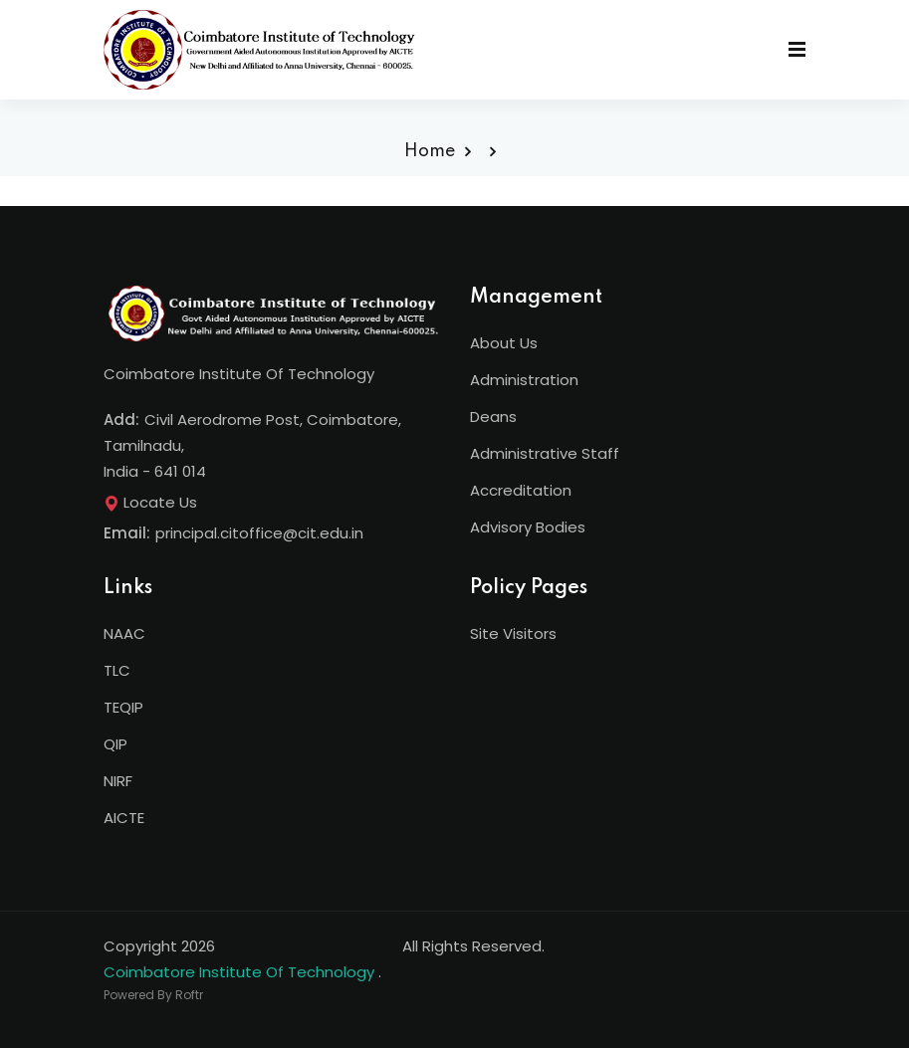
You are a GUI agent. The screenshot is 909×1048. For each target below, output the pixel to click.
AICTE (124, 817)
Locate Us (150, 502)
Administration (524, 379)
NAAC (124, 633)
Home (429, 151)
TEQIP (123, 707)
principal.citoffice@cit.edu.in (259, 533)
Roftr (189, 994)
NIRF (118, 780)
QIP (115, 744)
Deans (493, 416)
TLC (117, 670)
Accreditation (520, 490)
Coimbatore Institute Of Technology (239, 971)
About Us (504, 342)
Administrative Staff (544, 453)
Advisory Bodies (527, 527)
